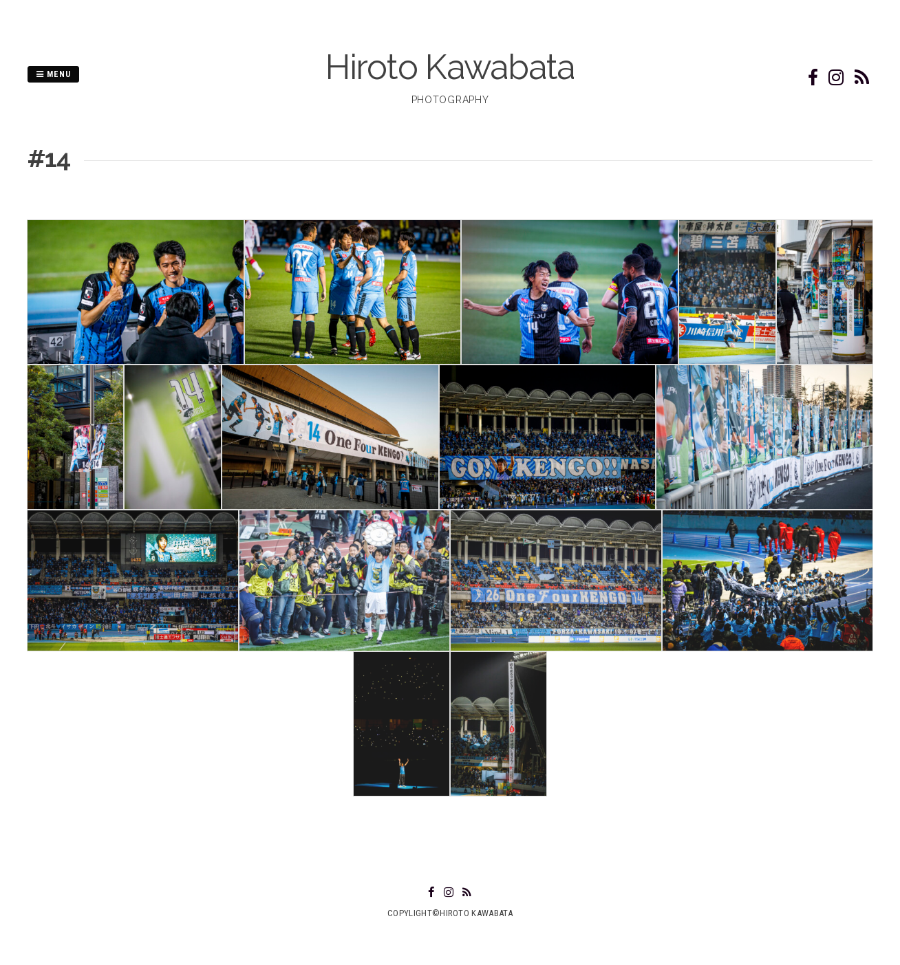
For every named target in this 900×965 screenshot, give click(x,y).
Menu (53, 74)
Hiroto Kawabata (450, 67)
